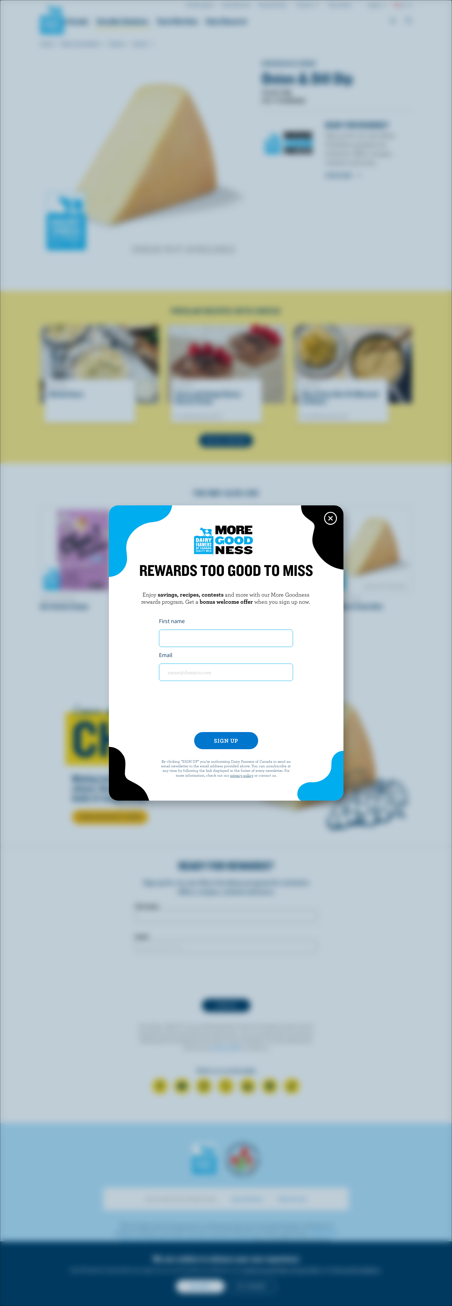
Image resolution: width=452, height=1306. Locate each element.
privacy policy (241, 775)
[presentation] (226, 709)
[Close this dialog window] (330, 518)
